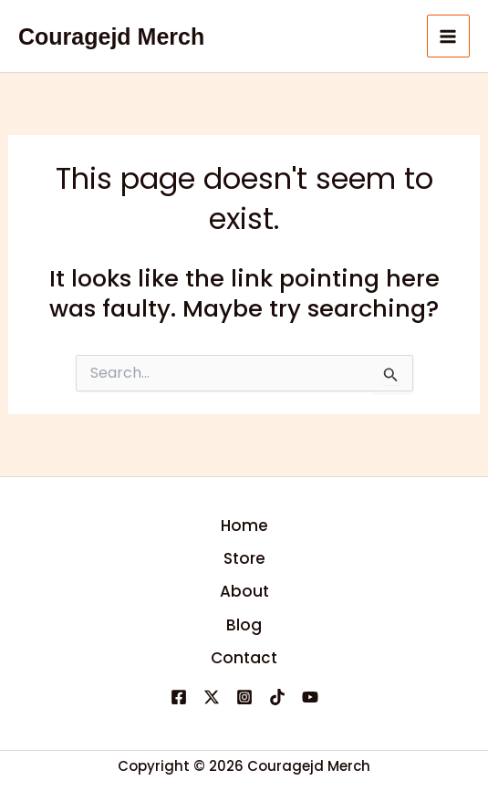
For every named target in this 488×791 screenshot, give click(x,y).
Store (244, 558)
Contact (244, 658)
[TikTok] (277, 697)
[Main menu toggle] (449, 36)
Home (244, 525)
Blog (244, 625)
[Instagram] (244, 697)
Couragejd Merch (111, 36)
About (244, 591)
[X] (211, 697)
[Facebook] (179, 697)
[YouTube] (310, 697)
